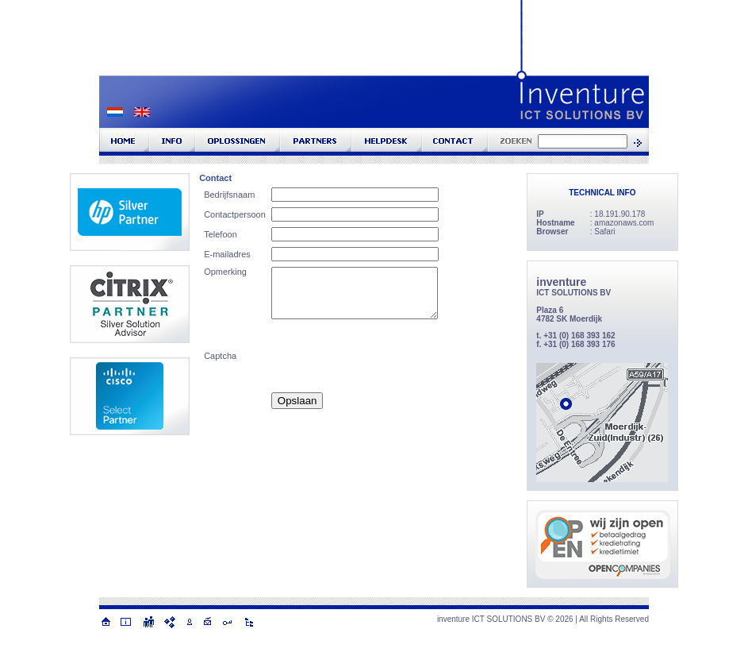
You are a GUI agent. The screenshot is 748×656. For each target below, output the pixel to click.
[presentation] (391, 356)
